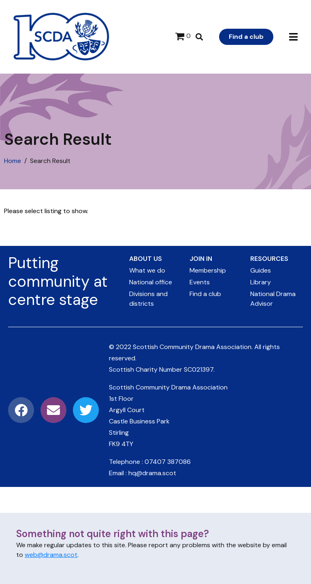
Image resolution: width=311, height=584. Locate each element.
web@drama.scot (51, 554)
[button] (293, 37)
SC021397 (198, 369)
